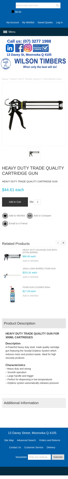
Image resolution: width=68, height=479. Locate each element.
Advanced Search (26, 440)
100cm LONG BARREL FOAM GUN (39, 268)
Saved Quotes (45, 22)
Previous (58, 242)
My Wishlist (28, 22)
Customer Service (33, 447)
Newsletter (21, 457)
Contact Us (15, 447)
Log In (59, 22)
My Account (13, 22)
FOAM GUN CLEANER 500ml (36, 287)
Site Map (9, 440)
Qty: (32, 201)
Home (5, 79)
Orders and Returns (49, 440)
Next (63, 242)
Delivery (51, 447)
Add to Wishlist (31, 260)
